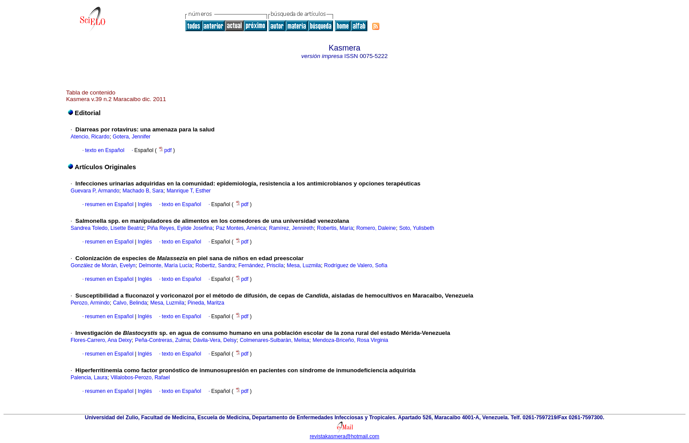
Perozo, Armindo (90, 303)
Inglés (144, 204)
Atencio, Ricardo (90, 137)
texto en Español (104, 150)
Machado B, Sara (143, 191)
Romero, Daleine (376, 228)
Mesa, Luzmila (304, 265)
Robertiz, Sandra (215, 265)
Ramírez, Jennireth (291, 228)
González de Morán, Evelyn (103, 265)
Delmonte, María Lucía (165, 265)
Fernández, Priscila (261, 265)
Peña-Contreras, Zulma (162, 340)
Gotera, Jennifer (131, 137)
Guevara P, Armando (95, 191)
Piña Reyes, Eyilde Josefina (180, 228)
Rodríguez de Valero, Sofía (356, 265)
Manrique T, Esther (189, 191)
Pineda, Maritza (205, 303)
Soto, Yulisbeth (416, 228)
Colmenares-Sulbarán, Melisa (274, 340)
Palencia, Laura (89, 377)
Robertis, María (335, 228)
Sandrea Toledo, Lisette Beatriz (107, 228)
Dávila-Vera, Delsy (215, 340)
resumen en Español (109, 204)
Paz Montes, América (241, 228)
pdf (165, 150)
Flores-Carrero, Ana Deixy (101, 340)
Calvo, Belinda (130, 303)
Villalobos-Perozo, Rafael (140, 377)
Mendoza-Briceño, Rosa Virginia (350, 340)
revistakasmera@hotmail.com (344, 436)
